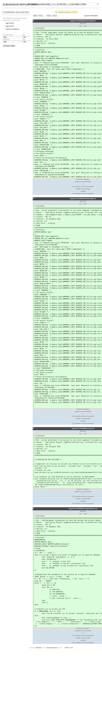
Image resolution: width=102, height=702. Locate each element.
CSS (71, 647)
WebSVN (38, 647)
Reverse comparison (12, 29)
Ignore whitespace (92, 16)
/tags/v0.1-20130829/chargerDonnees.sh (83, 508)
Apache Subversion (52, 647)
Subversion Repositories (20, 4)
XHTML (67, 647)
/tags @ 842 (10, 23)
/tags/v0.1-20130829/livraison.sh (83, 428)
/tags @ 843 (10, 26)
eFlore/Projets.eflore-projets (63, 4)
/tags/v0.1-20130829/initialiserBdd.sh (83, 198)
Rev (24, 35)
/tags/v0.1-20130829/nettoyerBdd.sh (83, 21)
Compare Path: (8, 35)
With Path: (6, 39)
